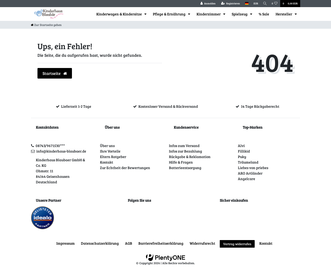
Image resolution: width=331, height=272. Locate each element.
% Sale (264, 13)
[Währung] (255, 3)
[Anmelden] (207, 3)
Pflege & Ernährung (169, 13)
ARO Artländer (250, 173)
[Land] (246, 3)
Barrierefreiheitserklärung (160, 243)
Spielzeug (240, 13)
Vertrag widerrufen (237, 244)
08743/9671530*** (50, 145)
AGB (128, 243)
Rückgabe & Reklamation (190, 156)
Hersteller (284, 13)
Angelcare (246, 178)
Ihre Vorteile (110, 151)
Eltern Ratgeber (113, 156)
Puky (242, 156)
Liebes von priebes (253, 167)
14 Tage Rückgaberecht (260, 106)
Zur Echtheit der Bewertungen (125, 167)
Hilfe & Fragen (181, 162)
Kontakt (106, 162)
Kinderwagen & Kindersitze (119, 13)
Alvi (241, 145)
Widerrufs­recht (202, 243)
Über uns (107, 145)
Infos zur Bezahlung (185, 151)
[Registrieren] (230, 3)
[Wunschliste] (274, 3)
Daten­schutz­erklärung (100, 243)
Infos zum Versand (184, 145)
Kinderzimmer (209, 13)
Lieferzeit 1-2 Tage (76, 106)
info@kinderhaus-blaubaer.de (61, 151)
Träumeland (248, 162)
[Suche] (264, 3)
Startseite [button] (55, 73)
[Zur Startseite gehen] (46, 25)
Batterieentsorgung (185, 167)
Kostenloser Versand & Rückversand (168, 106)
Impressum (65, 243)
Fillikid (244, 151)
